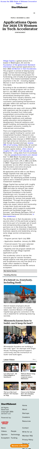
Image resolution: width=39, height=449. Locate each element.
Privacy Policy (27, 440)
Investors (26, 417)
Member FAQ (27, 436)
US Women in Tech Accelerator (24, 69)
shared (34, 155)
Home (24, 405)
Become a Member (19, 446)
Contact (25, 428)
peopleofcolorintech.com (21, 155)
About (24, 409)
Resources (26, 421)
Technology (15, 434)
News (3, 428)
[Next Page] (34, 359)
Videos (4, 431)
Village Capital (9, 61)
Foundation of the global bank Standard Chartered (19, 66)
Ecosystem (5, 438)
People (13, 431)
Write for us (27, 432)
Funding (14, 438)
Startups (25, 413)
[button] (34, 13)
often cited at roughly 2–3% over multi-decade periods (19, 150)
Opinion (4, 434)
